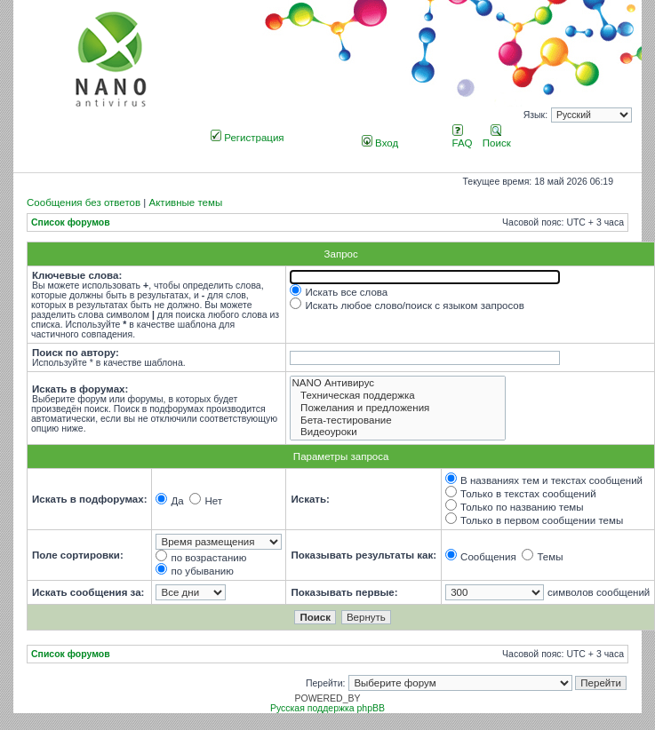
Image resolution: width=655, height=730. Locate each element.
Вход (380, 143)
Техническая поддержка (398, 396)
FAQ (462, 137)
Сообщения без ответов (83, 202)
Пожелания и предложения (398, 408)
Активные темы (185, 202)
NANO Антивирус (398, 383)
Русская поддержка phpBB (327, 708)
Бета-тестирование (398, 421)
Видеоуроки (398, 432)
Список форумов (70, 222)
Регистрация (247, 137)
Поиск (497, 137)
